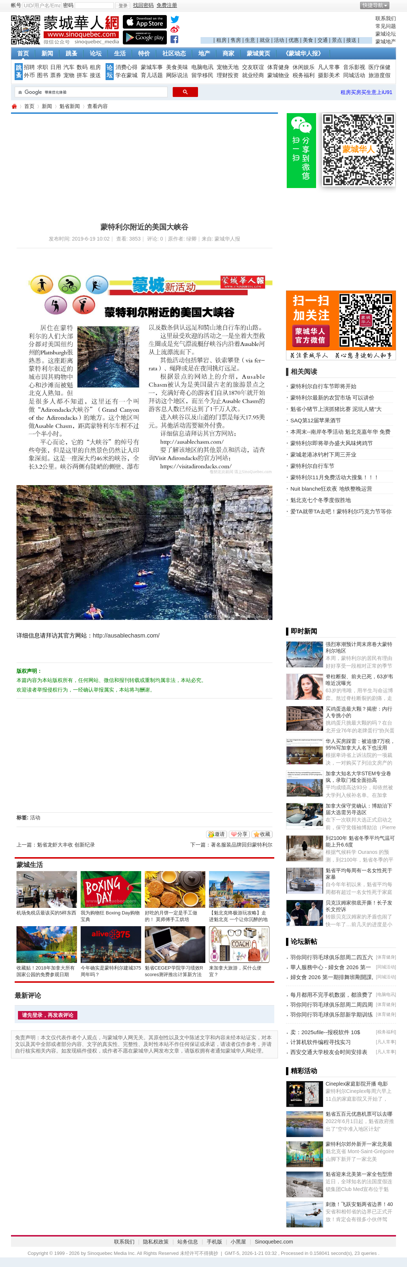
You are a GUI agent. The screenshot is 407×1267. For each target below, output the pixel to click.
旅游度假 (379, 75)
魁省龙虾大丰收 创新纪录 (66, 845)
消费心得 (126, 67)
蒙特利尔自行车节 (312, 466)
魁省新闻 (69, 106)
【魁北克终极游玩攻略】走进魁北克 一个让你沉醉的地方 (238, 919)
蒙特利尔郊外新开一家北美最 (359, 1144)
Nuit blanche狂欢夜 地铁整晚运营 (331, 488)
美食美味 (177, 67)
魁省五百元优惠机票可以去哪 (359, 1114)
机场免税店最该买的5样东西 (46, 913)
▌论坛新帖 (301, 941)
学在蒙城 (126, 75)
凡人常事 (329, 67)
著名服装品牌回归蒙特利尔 (241, 845)
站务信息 (187, 1242)
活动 (279, 40)
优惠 (294, 40)
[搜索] (90, 92)
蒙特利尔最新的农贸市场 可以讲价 (332, 397)
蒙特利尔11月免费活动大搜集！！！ (334, 477)
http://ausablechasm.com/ (126, 635)
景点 (337, 40)
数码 (82, 67)
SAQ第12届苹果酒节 (315, 420)
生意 (250, 40)
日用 (55, 67)
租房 (221, 40)
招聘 (29, 67)
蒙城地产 (385, 41)
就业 (265, 40)
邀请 (219, 834)
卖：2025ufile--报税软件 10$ (325, 1032)
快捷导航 (373, 5)
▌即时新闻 (301, 631)
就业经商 (253, 75)
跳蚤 (71, 53)
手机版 (214, 1242)
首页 (23, 53)
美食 (308, 40)
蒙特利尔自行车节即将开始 (323, 386)
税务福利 (304, 75)
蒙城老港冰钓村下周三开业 (323, 454)
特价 (144, 53)
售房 (236, 40)
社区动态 (174, 53)
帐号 (16, 5)
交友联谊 (253, 67)
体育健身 (278, 67)
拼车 (82, 75)
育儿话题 (152, 75)
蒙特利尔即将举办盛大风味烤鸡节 (331, 443)
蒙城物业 (278, 75)
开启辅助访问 (394, 5)
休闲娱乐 (304, 67)
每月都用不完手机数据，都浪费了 (331, 995)
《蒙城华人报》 (303, 53)
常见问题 (385, 26)
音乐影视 (354, 67)
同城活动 (354, 75)
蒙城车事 (152, 67)
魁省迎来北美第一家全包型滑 (359, 1174)
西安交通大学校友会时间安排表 (328, 1052)
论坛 (96, 53)
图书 (42, 75)
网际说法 (177, 75)
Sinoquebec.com (274, 1242)
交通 (323, 40)
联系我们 (385, 18)
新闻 (47, 53)
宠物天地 (228, 67)
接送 (351, 40)
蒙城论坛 (385, 34)
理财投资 (228, 75)
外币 (29, 75)
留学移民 (202, 75)
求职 (42, 67)
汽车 (68, 67)
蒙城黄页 (258, 53)
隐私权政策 (156, 1242)
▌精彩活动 (301, 1071)
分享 (242, 834)
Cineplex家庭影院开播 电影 (357, 1084)
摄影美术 (329, 75)
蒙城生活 (29, 865)
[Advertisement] (286, 26)
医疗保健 (379, 67)
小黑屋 (238, 1242)
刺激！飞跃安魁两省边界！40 (359, 1204)
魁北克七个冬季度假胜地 (320, 500)
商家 (228, 53)
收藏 (265, 834)
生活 (120, 53)
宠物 (68, 75)
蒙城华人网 (14, 106)
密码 (68, 5)
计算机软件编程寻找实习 (320, 1042)
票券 (55, 75)
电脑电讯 (202, 67)
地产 (204, 53)
